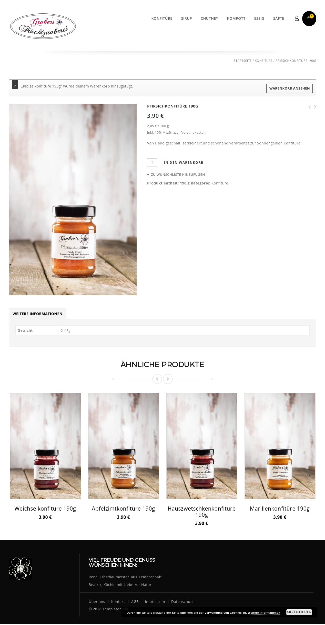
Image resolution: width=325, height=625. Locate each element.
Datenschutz (182, 602)
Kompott (236, 18)
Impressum (155, 602)
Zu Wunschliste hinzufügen (178, 174)
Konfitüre (161, 18)
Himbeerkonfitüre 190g (308, 106)
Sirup (186, 18)
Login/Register (297, 19)
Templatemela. (116, 609)
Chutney (209, 18)
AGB (135, 602)
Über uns (97, 602)
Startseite (243, 60)
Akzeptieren (299, 612)
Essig (259, 18)
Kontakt (118, 602)
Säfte (278, 18)
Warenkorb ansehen (289, 88)
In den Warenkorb (184, 162)
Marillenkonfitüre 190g (313, 106)
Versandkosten (193, 132)
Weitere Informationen (38, 314)
